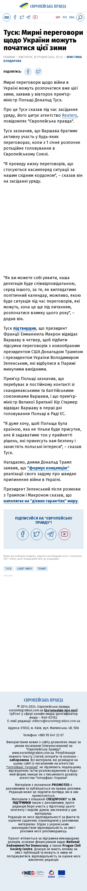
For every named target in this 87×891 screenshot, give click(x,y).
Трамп (42, 568)
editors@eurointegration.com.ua (56, 721)
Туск (8, 568)
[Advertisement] (43, 229)
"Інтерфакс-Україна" (22, 767)
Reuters (69, 115)
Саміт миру (24, 568)
